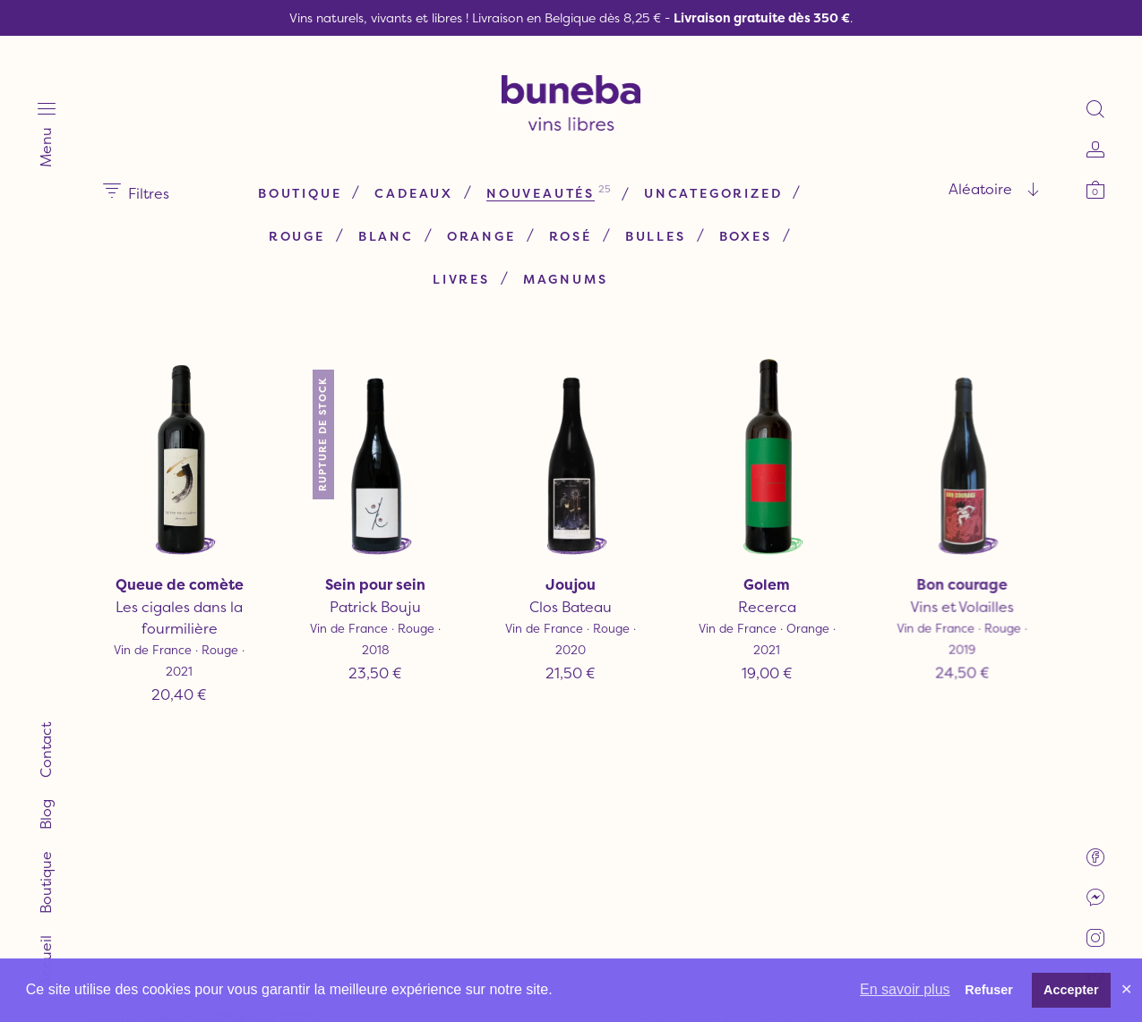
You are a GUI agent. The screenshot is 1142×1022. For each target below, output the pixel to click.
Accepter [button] (1071, 990)
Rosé (570, 235)
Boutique (299, 192)
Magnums (565, 278)
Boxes (745, 235)
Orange (481, 235)
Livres (461, 278)
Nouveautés (540, 192)
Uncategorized (713, 192)
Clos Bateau (570, 607)
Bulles (655, 235)
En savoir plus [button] (905, 989)
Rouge (297, 235)
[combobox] (927, 188)
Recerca (767, 607)
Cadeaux (413, 192)
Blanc (386, 235)
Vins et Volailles (962, 602)
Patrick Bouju (375, 607)
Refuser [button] (989, 990)
